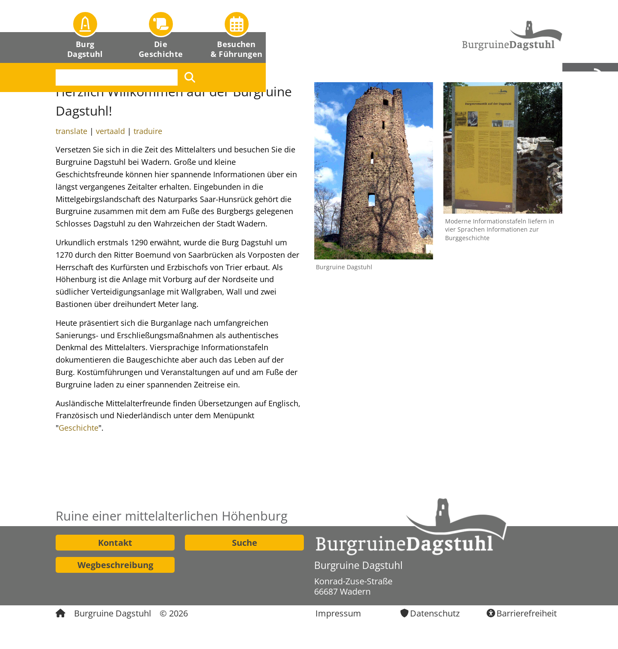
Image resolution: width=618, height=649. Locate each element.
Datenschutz (435, 613)
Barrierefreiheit (526, 613)
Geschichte (78, 428)
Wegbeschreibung (115, 565)
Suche (244, 542)
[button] (85, 31)
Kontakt (115, 542)
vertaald (110, 131)
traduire (148, 131)
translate (71, 131)
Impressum (338, 613)
